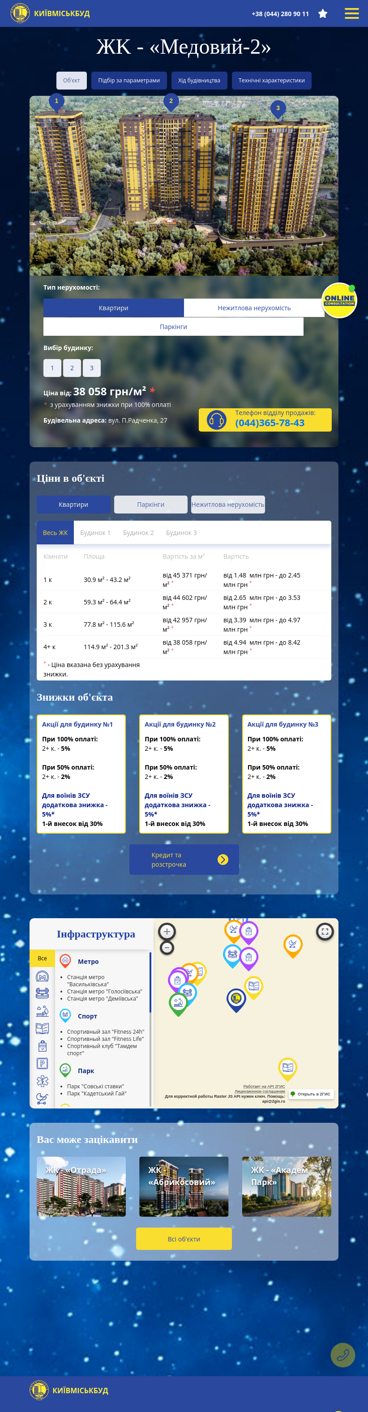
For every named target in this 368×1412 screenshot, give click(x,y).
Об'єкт (58, 80)
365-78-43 (281, 430)
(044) (247, 430)
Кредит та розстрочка (190, 863)
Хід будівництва (211, 80)
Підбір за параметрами (130, 80)
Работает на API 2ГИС (264, 1089)
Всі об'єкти (184, 1241)
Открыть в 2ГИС (314, 1097)
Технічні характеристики (295, 80)
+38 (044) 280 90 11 (278, 13)
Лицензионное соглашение (260, 1094)
